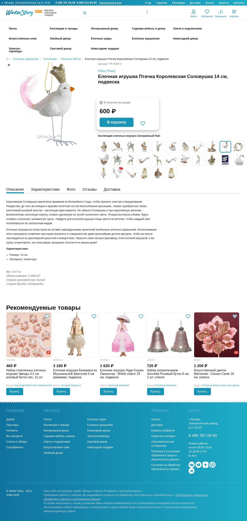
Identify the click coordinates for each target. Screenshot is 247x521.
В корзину (116, 122)
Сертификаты (14, 447)
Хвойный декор (53, 452)
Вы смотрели (14, 436)
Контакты (238, 3)
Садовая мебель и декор (59, 436)
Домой (10, 419)
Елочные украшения (100, 424)
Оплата (210, 3)
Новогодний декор (98, 430)
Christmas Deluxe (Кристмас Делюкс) (221, 385)
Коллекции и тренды (56, 424)
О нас (148, 3)
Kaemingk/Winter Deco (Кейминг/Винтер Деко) (38, 385)
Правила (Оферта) (163, 430)
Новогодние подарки (100, 447)
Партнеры (12, 424)
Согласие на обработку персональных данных (165, 467)
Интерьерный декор (56, 430)
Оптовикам (178, 3)
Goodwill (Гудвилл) (71, 385)
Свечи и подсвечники (57, 441)
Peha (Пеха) (106, 71)
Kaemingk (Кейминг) (118, 385)
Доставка (195, 3)
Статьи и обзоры (16, 441)
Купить (15, 391)
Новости (223, 3)
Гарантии (161, 3)
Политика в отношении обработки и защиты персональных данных (165, 455)
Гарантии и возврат (163, 436)
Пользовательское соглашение (162, 443)
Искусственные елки (56, 447)
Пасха (47, 419)
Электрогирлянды (98, 436)
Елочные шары (96, 419)
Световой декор (97, 441)
